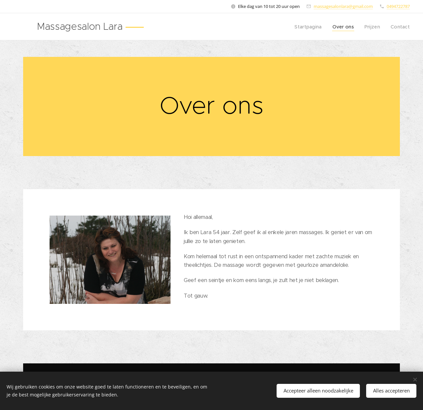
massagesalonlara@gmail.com (343, 6)
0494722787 (398, 6)
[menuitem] (312, 27)
